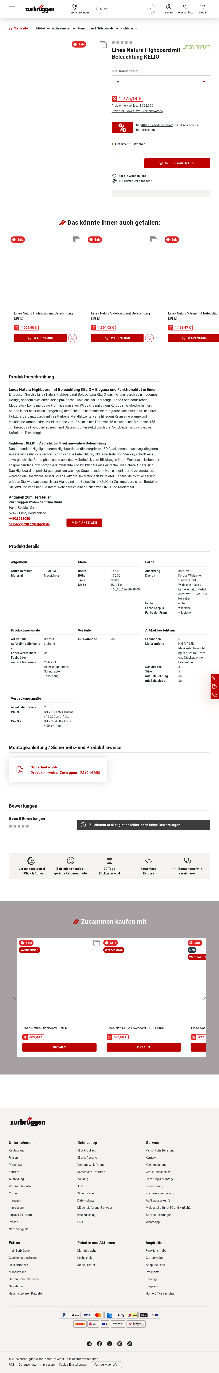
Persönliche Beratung (160, 1150)
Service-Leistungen (159, 1214)
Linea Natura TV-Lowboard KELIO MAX (135, 1028)
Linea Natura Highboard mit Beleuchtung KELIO (43, 316)
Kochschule (85, 1257)
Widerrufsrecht (87, 1193)
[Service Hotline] (215, 678)
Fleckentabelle (18, 1265)
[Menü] (12, 8)
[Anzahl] (126, 164)
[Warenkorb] (202, 8)
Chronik (14, 1193)
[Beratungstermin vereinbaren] (215, 695)
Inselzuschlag (86, 1214)
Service (152, 1142)
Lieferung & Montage (160, 1179)
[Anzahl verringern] (117, 164)
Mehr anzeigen (84, 522)
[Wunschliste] (185, 8)
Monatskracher (87, 1250)
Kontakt (151, 1157)
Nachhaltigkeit (18, 1229)
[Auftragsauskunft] (215, 686)
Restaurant (16, 1150)
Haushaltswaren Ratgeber (26, 1293)
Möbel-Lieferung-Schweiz (94, 1207)
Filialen (13, 1157)
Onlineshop (87, 1142)
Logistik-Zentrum (20, 1214)
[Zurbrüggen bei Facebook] (99, 1343)
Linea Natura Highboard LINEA (44, 1028)
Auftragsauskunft (158, 1200)
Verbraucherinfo (20, 1186)
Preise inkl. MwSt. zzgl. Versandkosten (137, 111)
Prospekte (16, 1164)
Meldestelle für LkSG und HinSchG (168, 1207)
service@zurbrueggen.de (29, 524)
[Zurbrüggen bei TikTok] (129, 1343)
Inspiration (155, 1242)
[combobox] (125, 9)
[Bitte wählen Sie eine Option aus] (161, 81)
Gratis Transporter (158, 1172)
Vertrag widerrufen (106, 1364)
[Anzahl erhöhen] (135, 164)
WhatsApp (153, 1222)
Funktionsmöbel (156, 1250)
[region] (58, 60)
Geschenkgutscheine (23, 1257)
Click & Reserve (87, 1157)
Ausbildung (16, 1179)
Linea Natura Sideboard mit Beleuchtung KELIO (120, 316)
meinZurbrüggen (20, 1250)
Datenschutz (85, 1200)
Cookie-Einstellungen (73, 1364)
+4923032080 (19, 519)
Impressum (16, 1207)
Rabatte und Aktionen (96, 1242)
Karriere (14, 1172)
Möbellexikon (17, 1272)
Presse (13, 1222)
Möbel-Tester (86, 1265)
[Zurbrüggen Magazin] (89, 1343)
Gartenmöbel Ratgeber (24, 1279)
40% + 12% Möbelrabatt (157, 125)
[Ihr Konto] (169, 8)
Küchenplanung (156, 1164)
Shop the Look (155, 1265)
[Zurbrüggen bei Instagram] (109, 1343)
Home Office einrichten (161, 1293)
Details (59, 1047)
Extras (14, 1242)
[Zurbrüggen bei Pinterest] (119, 1343)
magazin (15, 1200)
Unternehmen (20, 1142)
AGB (80, 1186)
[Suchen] (150, 9)
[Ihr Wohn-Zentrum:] (80, 8)
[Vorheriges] (14, 997)
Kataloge (152, 1279)
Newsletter (16, 1286)
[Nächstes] (205, 997)
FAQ (80, 1222)
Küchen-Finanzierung (160, 1193)
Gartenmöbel (154, 1257)
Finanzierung (154, 1186)
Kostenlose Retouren (91, 1172)
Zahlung (82, 1179)
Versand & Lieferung (91, 1164)
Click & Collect (86, 1150)
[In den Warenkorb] (177, 163)
